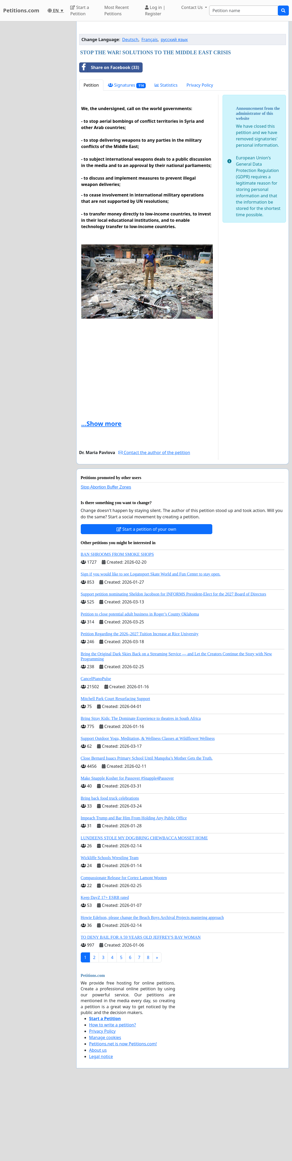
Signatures (127, 159)
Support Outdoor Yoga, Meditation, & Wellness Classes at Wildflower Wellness (148, 812)
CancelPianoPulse (96, 752)
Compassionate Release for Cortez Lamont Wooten (124, 951)
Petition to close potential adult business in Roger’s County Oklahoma (140, 688)
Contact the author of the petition (154, 526)
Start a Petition (79, 10)
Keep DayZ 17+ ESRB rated (105, 971)
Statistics (166, 159)
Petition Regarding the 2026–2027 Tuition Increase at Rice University (140, 707)
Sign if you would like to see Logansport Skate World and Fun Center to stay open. (151, 648)
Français (150, 113)
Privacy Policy (200, 159)
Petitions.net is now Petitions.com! (123, 1117)
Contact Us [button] (192, 7)
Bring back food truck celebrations (110, 872)
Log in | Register (155, 10)
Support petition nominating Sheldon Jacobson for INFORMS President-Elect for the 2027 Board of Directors (173, 668)
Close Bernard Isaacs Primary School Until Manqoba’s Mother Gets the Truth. (147, 832)
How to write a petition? (112, 1098)
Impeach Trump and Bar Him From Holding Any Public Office (134, 891)
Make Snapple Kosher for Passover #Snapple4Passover (127, 852)
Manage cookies (105, 1111)
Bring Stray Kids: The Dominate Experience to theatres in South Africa (141, 792)
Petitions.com (21, 10)
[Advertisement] (182, 67)
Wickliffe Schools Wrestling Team (110, 931)
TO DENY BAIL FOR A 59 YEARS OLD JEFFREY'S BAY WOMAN (141, 1011)
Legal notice (101, 1130)
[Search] (243, 11)
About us (98, 1124)
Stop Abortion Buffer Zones (106, 561)
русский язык (174, 113)
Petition (91, 159)
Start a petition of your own (146, 603)
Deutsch (130, 113)
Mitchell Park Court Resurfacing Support (115, 772)
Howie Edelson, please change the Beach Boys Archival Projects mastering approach (152, 991)
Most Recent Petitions (116, 10)
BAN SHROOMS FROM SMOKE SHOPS (117, 628)
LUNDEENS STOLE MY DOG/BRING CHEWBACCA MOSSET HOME (144, 911)
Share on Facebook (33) (109, 141)
